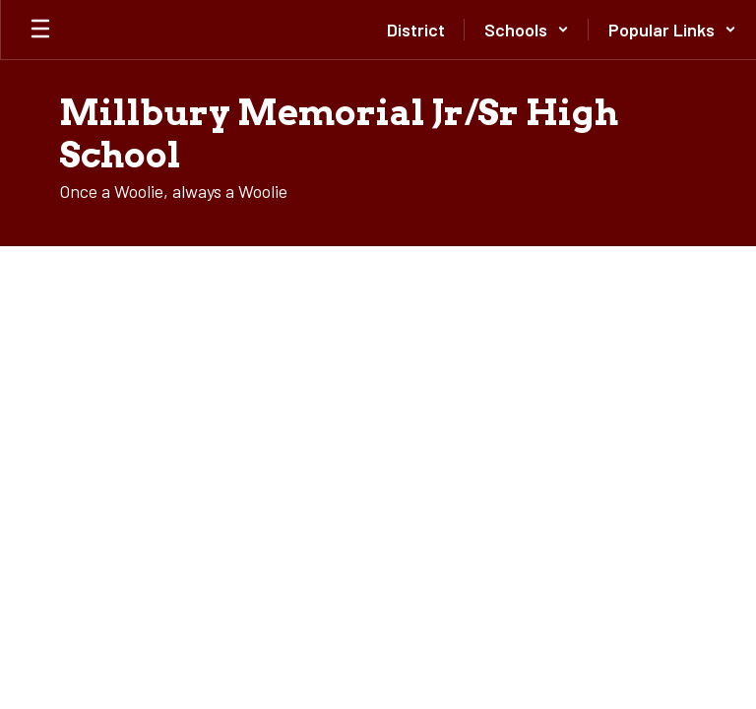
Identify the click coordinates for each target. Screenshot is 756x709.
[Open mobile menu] (40, 29)
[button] (527, 29)
